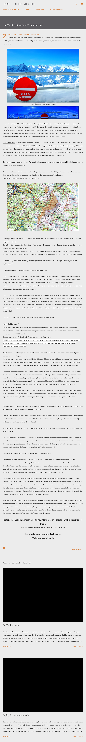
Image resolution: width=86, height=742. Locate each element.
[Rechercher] (76, 4)
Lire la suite (78, 646)
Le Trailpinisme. (11, 625)
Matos (28, 10)
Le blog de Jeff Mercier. (19, 4)
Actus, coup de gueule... (11, 10)
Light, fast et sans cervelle (16, 715)
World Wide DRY (56, 10)
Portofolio (40, 10)
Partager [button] (76, 549)
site (40, 337)
